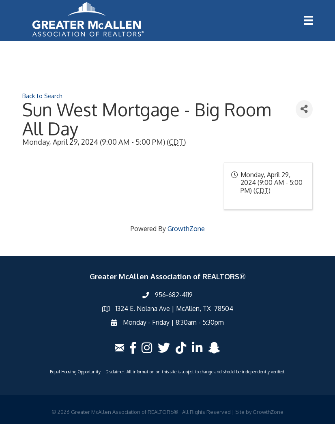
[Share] (304, 109)
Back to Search (42, 95)
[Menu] (308, 20)
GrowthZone (186, 229)
